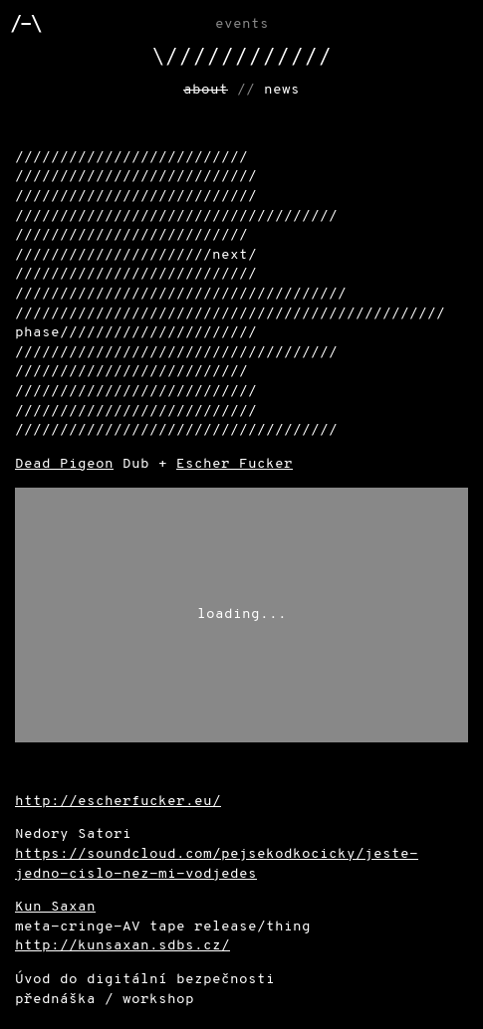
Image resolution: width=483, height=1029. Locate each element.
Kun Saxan (55, 907)
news (282, 90)
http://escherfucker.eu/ (118, 801)
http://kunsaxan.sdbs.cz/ (122, 945)
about (205, 90)
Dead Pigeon (64, 464)
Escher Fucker (234, 464)
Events (242, 24)
